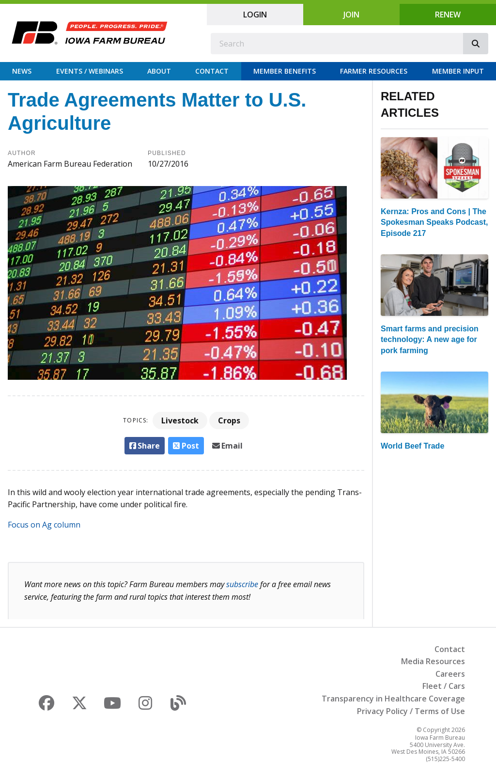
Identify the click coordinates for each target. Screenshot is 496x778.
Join (351, 14)
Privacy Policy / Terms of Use (411, 711)
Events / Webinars (89, 71)
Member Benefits (284, 71)
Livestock (180, 420)
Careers (450, 674)
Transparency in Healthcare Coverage (393, 698)
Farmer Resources (373, 71)
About (159, 71)
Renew (448, 14)
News (21, 71)
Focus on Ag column (44, 524)
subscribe (242, 584)
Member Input (458, 71)
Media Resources (433, 661)
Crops (229, 420)
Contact (212, 71)
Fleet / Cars (443, 686)
